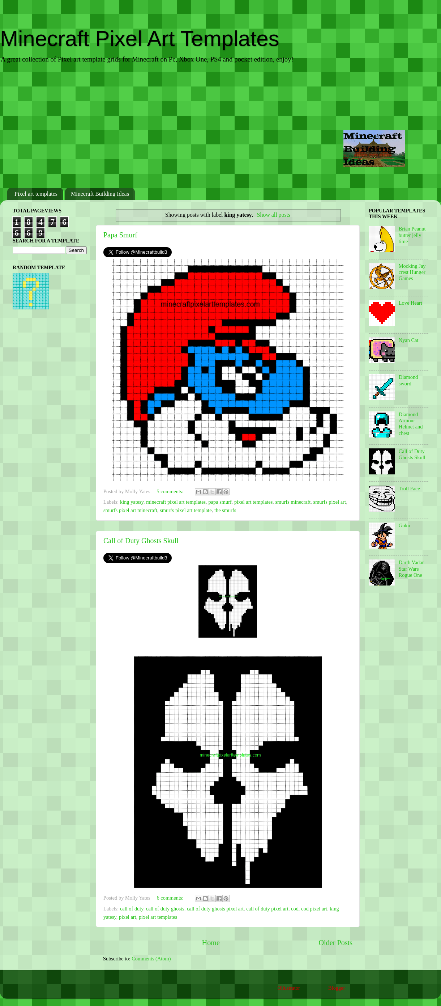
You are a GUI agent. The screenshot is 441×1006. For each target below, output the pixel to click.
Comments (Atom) (151, 958)
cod (295, 909)
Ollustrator (288, 988)
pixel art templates (253, 502)
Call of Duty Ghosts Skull (141, 541)
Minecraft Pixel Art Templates (139, 38)
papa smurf (219, 502)
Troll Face (409, 488)
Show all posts (273, 215)
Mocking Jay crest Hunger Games (412, 272)
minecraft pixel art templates (176, 502)
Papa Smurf (120, 235)
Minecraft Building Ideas (100, 194)
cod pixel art (314, 909)
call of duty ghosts (165, 909)
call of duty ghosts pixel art (215, 909)
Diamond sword (408, 380)
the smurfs (225, 510)
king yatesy (132, 502)
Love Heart (410, 303)
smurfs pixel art (329, 502)
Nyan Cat (409, 340)
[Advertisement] (220, 126)
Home (211, 943)
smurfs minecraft (293, 502)
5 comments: (171, 491)
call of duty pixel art (267, 909)
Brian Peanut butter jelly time (412, 235)
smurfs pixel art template (185, 510)
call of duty (132, 909)
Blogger (336, 988)
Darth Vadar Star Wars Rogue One (411, 568)
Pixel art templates (35, 194)
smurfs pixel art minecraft (130, 510)
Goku (404, 525)
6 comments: (171, 898)
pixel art (127, 917)
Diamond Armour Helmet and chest (411, 423)
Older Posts (335, 943)
